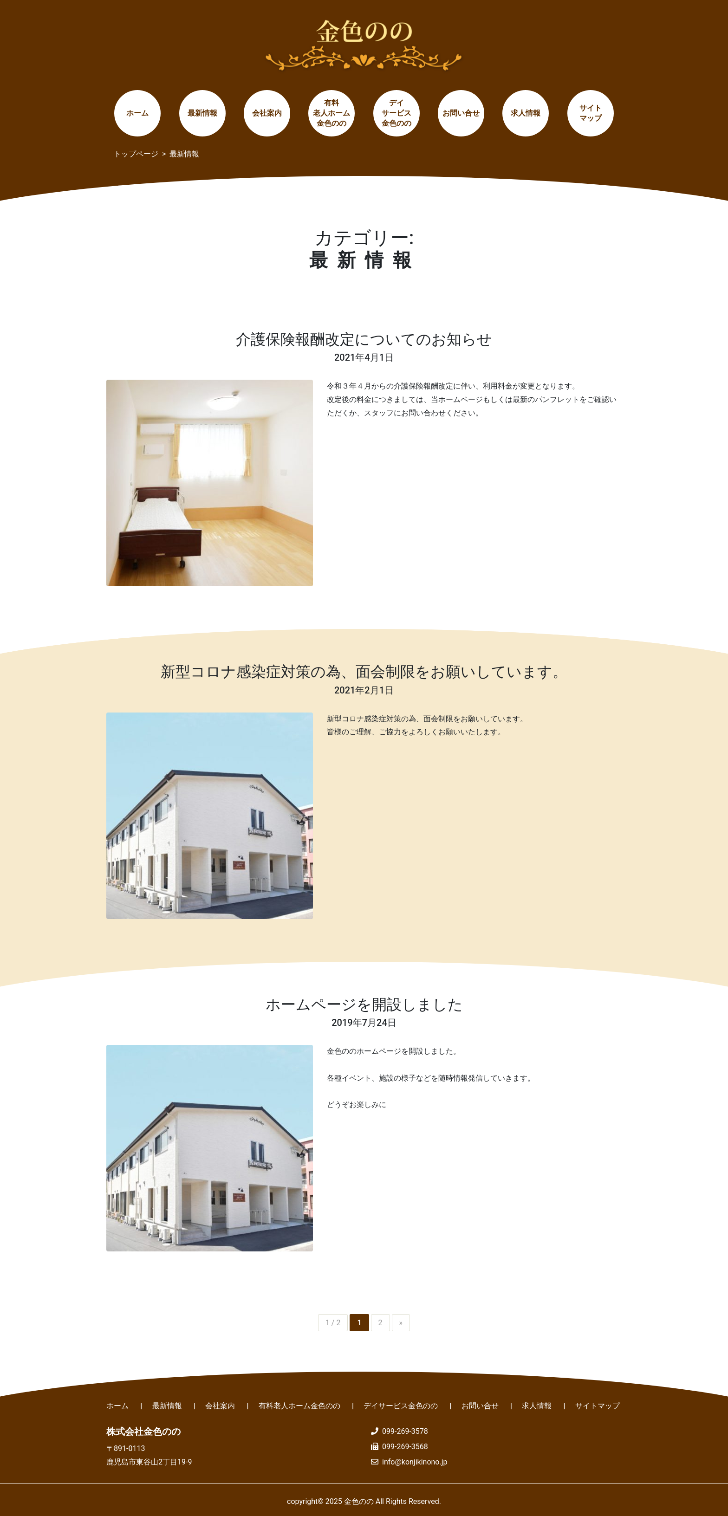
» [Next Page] (401, 1322)
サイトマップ (590, 113)
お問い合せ (461, 113)
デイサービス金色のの (396, 113)
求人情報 (525, 113)
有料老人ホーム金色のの (331, 113)
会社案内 (267, 113)
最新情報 (202, 113)
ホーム (137, 113)
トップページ (136, 153)
